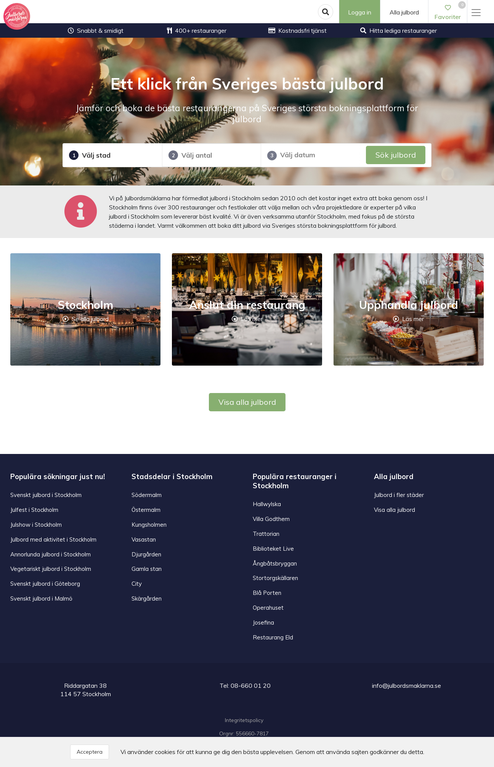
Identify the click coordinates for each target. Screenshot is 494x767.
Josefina (264, 621)
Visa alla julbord (247, 402)
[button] (324, 11)
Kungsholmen (150, 524)
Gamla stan (147, 568)
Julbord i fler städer (399, 495)
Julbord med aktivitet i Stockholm (54, 538)
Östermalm (146, 509)
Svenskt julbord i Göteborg (46, 582)
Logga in (359, 12)
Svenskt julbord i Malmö (42, 597)
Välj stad (90, 155)
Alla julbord (404, 12)
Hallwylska (267, 504)
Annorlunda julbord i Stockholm (51, 553)
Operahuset (269, 606)
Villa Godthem (271, 518)
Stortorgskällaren (276, 577)
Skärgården (147, 597)
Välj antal (190, 155)
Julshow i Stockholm (37, 524)
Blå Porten (267, 591)
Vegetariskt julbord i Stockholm (51, 568)
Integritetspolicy (244, 718)
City (137, 582)
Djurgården (146, 553)
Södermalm (147, 495)
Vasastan (144, 538)
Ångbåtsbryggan (275, 562)
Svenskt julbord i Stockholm (47, 495)
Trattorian (266, 533)
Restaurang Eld (273, 635)
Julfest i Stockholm (35, 509)
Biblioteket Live (274, 547)
